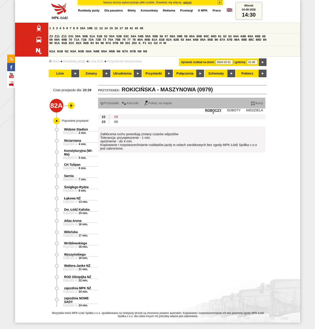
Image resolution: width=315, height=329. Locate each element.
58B (179, 36)
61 (220, 36)
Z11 (57, 36)
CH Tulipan (72, 164)
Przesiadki (109, 103)
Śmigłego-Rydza (76, 187)
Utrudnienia (122, 73)
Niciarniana (72, 140)
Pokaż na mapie (158, 103)
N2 (66, 51)
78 (134, 39)
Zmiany (91, 73)
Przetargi (186, 10)
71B (83, 39)
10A (82, 28)
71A (76, 39)
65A (250, 36)
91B (64, 43)
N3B (81, 51)
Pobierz (247, 73)
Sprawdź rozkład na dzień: (198, 62)
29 (116, 117)
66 (264, 36)
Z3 (51, 36)
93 (92, 43)
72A (91, 39)
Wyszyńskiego (75, 254)
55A (148, 36)
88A (237, 39)
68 (51, 39)
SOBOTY (234, 110)
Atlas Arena (73, 221)
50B (85, 36)
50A (78, 36)
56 (161, 36)
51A (92, 36)
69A (57, 39)
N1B (60, 51)
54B (140, 36)
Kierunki (130, 103)
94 (97, 43)
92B (86, 43)
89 (265, 39)
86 (216, 39)
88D (258, 39)
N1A (52, 51)
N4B (96, 51)
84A (188, 39)
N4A (89, 51)
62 (225, 36)
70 (70, 39)
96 (102, 43)
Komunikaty (149, 10)
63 (230, 36)
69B (64, 39)
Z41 (70, 36)
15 (111, 28)
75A (110, 39)
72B (98, 39)
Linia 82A (96, 61)
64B (243, 36)
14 (106, 28)
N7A (125, 51)
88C (251, 39)
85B (210, 39)
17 (121, 28)
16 (116, 28)
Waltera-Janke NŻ (77, 265)
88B (244, 39)
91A (57, 43)
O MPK (203, 10)
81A (154, 39)
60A (192, 36)
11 (96, 28)
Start (54, 61)
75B (117, 39)
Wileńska (71, 232)
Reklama (169, 10)
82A (169, 39)
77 (129, 39)
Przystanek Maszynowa (124, 61)
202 (134, 43)
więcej (187, 2)
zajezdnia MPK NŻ (77, 288)
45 (141, 28)
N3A (73, 51)
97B (115, 43)
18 (126, 28)
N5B (112, 51)
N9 (145, 51)
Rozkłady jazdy (74, 61)
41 (131, 28)
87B (229, 39)
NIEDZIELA (254, 110)
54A (133, 36)
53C (126, 36)
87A (222, 39)
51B (99, 36)
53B (119, 36)
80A (140, 39)
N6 (118, 51)
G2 (156, 43)
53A (112, 36)
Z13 (63, 36)
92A (79, 43)
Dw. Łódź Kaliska (77, 209)
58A (172, 36)
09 (116, 122)
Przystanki (153, 73)
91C (71, 43)
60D (213, 36)
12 (101, 28)
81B (161, 39)
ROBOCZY (213, 110)
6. (140, 43)
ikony (257, 103)
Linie (60, 73)
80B (147, 39)
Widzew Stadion (76, 129)
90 (51, 43)
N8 (139, 51)
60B (199, 36)
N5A (104, 51)
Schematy (216, 73)
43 (136, 28)
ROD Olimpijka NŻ (77, 277)
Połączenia (185, 73)
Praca (217, 10)
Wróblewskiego (75, 243)
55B (155, 36)
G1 (150, 43)
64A (236, 36)
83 (182, 39)
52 (105, 36)
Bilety (132, 10)
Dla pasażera (113, 10)
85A (203, 39)
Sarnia (69, 176)
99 (121, 43)
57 (166, 36)
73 (104, 39)
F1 (144, 43)
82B (176, 39)
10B (90, 28)
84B (195, 39)
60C (206, 36)
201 (127, 43)
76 (124, 39)
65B (257, 36)
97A (108, 43)
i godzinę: (239, 62)
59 (185, 36)
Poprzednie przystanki (75, 120)
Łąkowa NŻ (72, 198)
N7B (133, 51)
